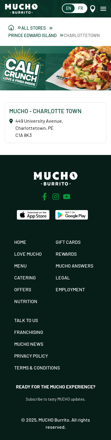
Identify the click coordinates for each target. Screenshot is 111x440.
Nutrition (25, 301)
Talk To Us (26, 320)
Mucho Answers (74, 265)
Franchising (28, 332)
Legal (63, 277)
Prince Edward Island (35, 35)
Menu (20, 265)
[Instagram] (55, 197)
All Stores (36, 28)
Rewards (66, 254)
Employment (70, 289)
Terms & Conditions (37, 367)
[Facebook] (44, 197)
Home (20, 242)
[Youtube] (66, 196)
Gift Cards (68, 242)
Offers (22, 289)
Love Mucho (28, 254)
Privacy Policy (31, 356)
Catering (25, 277)
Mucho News (28, 344)
